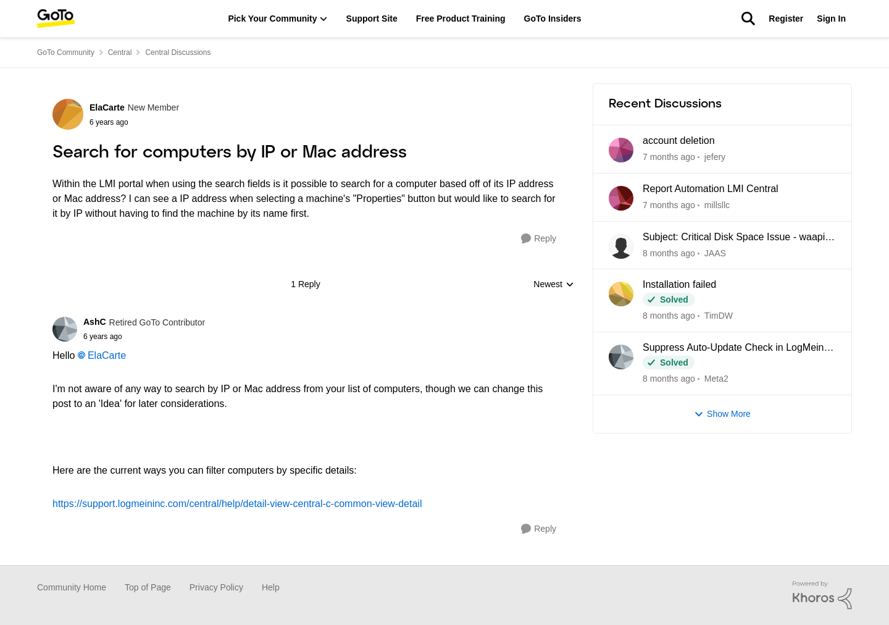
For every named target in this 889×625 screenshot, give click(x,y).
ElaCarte (107, 355)
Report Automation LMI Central (710, 188)
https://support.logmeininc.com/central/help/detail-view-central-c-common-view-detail (237, 503)
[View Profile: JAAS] (621, 246)
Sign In (831, 18)
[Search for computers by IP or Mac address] (144, 336)
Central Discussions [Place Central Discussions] (178, 52)
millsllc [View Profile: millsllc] (717, 205)
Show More (722, 414)
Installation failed (679, 284)
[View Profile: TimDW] (621, 294)
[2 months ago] (669, 378)
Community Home (71, 587)
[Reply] (539, 238)
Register (786, 18)
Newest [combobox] (553, 285)
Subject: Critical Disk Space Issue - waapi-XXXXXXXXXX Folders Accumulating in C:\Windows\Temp (735, 238)
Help (271, 587)
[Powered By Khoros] (822, 595)
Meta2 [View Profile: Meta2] (716, 379)
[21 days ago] (669, 205)
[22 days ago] (669, 252)
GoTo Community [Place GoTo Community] (65, 52)
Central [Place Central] (120, 52)
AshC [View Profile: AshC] (94, 322)
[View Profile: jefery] (621, 150)
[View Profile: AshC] (64, 329)
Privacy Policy (216, 587)
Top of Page (148, 587)
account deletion (679, 140)
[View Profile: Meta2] (621, 357)
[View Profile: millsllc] (621, 198)
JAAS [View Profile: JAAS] (715, 253)
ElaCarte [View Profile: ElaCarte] (107, 107)
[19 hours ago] (669, 157)
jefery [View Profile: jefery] (714, 157)
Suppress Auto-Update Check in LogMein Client (733, 348)
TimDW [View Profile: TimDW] (718, 316)
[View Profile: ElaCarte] (67, 114)
